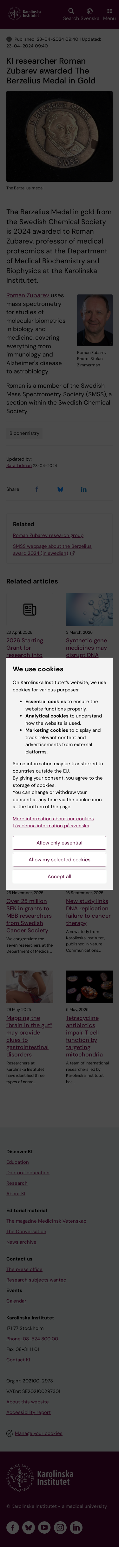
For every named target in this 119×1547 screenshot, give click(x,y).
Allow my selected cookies (59, 859)
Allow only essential (59, 842)
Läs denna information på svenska (51, 826)
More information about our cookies (53, 819)
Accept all (59, 876)
